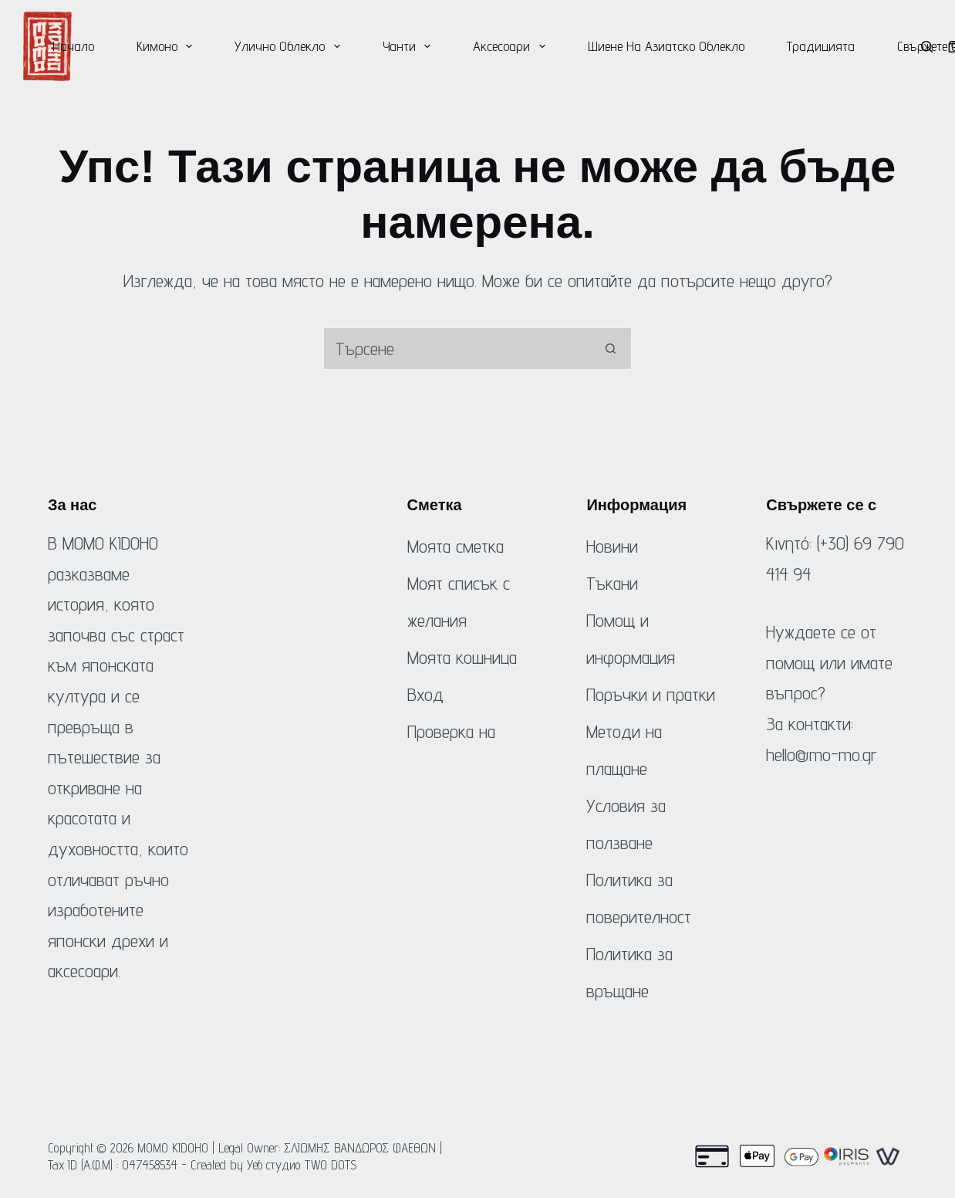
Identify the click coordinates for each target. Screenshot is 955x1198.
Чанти (410, 46)
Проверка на (451, 731)
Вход (425, 694)
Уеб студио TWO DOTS (302, 1165)
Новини (612, 546)
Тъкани (612, 583)
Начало (73, 46)
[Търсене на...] (456, 348)
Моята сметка (455, 546)
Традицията (821, 46)
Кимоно (168, 46)
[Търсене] (927, 46)
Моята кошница (462, 657)
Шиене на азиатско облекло (666, 46)
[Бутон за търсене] (610, 348)
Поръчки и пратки (650, 694)
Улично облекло (290, 46)
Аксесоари (512, 46)
